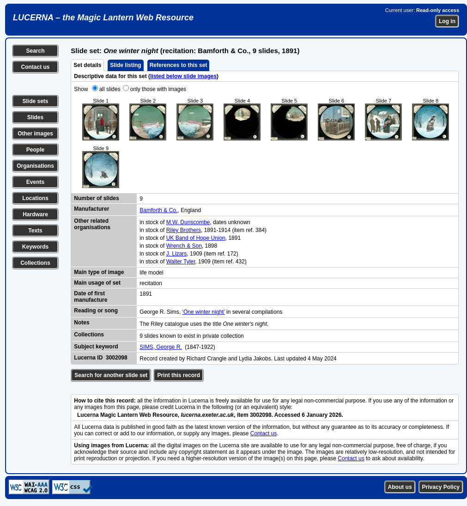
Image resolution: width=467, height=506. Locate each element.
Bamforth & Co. (158, 210)
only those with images (158, 89)
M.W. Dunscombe (188, 222)
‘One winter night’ (203, 312)
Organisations (35, 166)
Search (35, 51)
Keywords (35, 247)
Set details (87, 65)
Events (35, 182)
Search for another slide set (110, 375)
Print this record (178, 375)
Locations (35, 198)
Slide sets (35, 101)
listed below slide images (183, 76)
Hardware (35, 214)
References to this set (178, 65)
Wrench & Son (184, 246)
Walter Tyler (180, 261)
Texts (35, 230)
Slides (35, 117)
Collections (35, 263)
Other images (35, 133)
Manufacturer (91, 209)
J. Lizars (176, 253)
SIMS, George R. (160, 347)
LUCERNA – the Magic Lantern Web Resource (103, 17)
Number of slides (96, 198)
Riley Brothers (183, 230)
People (35, 149)
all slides (110, 89)
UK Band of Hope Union (195, 238)
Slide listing (125, 65)
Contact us (35, 67)
